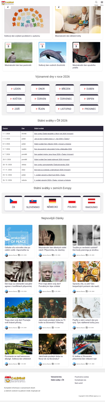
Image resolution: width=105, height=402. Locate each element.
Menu (102, 3)
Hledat (96, 3)
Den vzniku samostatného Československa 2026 (51, 165)
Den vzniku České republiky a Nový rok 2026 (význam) (53, 134)
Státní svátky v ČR (57, 380)
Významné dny (56, 377)
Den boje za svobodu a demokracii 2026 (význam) (52, 170)
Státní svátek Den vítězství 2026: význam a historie (52, 144)
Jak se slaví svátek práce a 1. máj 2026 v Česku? (52, 139)
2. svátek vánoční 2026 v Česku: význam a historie (52, 180)
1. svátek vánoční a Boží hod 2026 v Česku (49, 175)
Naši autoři (79, 384)
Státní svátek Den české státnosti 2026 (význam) (52, 160)
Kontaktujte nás (80, 380)
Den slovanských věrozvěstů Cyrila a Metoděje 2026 (53, 149)
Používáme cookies (82, 377)
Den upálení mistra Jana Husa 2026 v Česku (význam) (54, 155)
